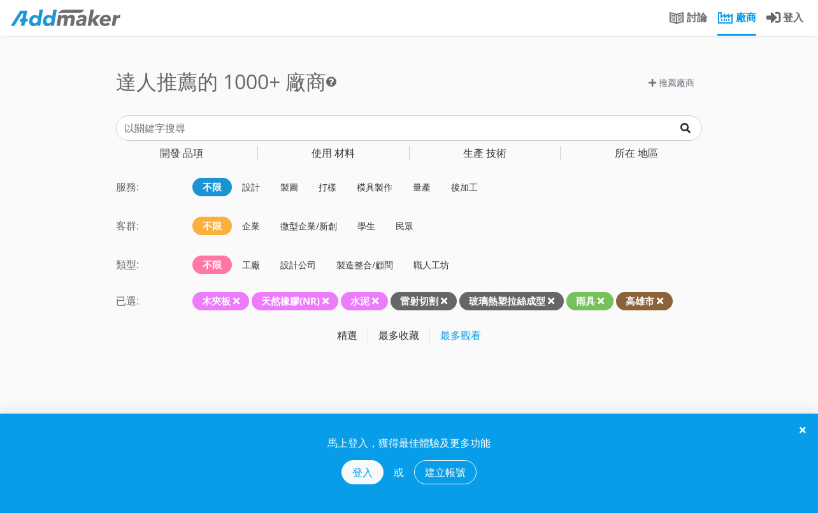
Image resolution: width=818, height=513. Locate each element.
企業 (251, 226)
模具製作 (374, 187)
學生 (366, 226)
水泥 (360, 300)
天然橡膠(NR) (290, 300)
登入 (362, 472)
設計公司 (298, 265)
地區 (636, 153)
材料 (333, 153)
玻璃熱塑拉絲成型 (507, 300)
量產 (422, 187)
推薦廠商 (671, 82)
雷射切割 (419, 300)
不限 (212, 186)
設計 (251, 187)
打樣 (327, 187)
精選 (347, 335)
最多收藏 (398, 335)
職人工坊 (431, 265)
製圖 (289, 187)
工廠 (251, 265)
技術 (484, 153)
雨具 (585, 300)
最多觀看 (460, 335)
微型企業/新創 (308, 226)
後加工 (464, 187)
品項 (181, 153)
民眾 (404, 226)
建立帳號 (445, 472)
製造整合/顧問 (364, 265)
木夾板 (216, 300)
